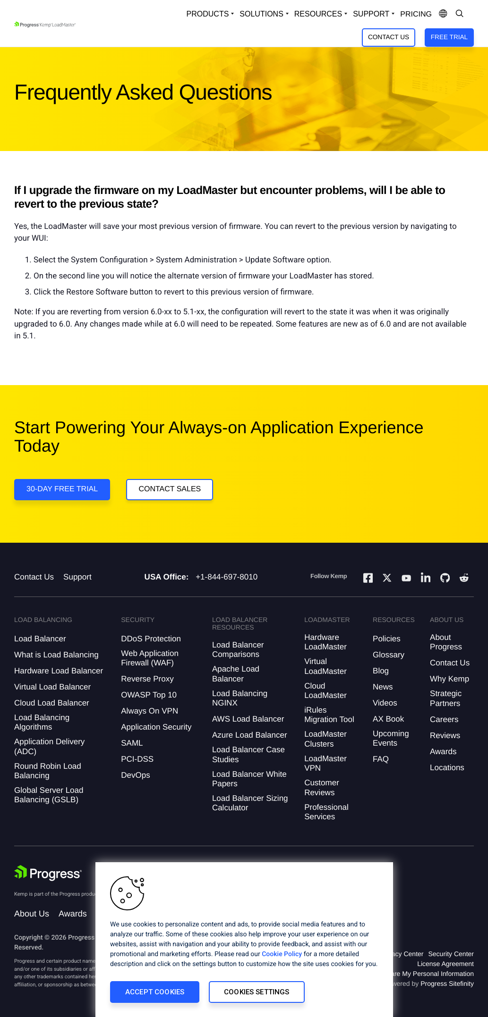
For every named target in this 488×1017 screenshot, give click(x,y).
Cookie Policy (282, 954)
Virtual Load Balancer (52, 686)
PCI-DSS (137, 759)
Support (77, 576)
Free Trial (449, 37)
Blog (381, 670)
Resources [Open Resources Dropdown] (318, 14)
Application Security (156, 727)
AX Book (388, 718)
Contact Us (388, 37)
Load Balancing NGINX (239, 698)
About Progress (446, 642)
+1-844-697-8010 (226, 576)
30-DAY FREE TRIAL (62, 489)
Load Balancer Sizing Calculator (250, 803)
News (383, 686)
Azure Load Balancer (249, 735)
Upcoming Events (391, 738)
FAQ (381, 759)
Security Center (451, 954)
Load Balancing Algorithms (41, 722)
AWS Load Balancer (248, 718)
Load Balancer (40, 638)
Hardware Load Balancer (58, 670)
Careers (444, 719)
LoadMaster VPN (325, 763)
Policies (387, 638)
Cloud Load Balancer (51, 702)
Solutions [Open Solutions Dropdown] (261, 14)
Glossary (388, 654)
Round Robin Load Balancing (47, 771)
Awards (443, 751)
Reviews (445, 735)
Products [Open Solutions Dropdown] (208, 14)
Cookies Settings (256, 992)
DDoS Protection (151, 638)
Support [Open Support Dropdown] (371, 14)
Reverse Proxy (147, 678)
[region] (244, 939)
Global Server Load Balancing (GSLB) (48, 795)
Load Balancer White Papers (249, 779)
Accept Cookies (154, 992)
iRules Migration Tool (329, 715)
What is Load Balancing (56, 654)
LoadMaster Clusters (325, 739)
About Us (31, 913)
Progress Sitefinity (447, 983)
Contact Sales (169, 489)
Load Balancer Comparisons (238, 649)
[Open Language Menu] (443, 14)
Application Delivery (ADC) (49, 746)
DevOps (135, 775)
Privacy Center (402, 954)
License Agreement (445, 963)
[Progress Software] (48, 873)
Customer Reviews (321, 787)
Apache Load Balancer (235, 673)
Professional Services (326, 812)
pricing (416, 14)
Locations (447, 767)
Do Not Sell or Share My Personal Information (407, 973)
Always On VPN (149, 710)
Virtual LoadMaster (325, 666)
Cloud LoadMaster (325, 690)
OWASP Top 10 (149, 694)
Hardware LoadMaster (325, 642)
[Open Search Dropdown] (459, 14)
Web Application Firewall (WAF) (150, 658)
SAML (132, 743)
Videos (385, 702)
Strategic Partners (446, 698)
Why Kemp (449, 678)
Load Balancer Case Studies (248, 754)
